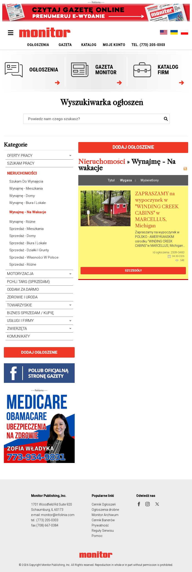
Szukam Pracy (20, 163)
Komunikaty (18, 336)
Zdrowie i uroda (22, 297)
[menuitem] (38, 45)
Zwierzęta (17, 328)
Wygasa (126, 180)
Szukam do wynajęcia (26, 181)
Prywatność (100, 525)
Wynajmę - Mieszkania (26, 188)
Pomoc (97, 536)
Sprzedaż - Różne (22, 264)
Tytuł (111, 180)
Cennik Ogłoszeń (104, 504)
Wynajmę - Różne (22, 222)
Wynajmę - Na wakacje (27, 212)
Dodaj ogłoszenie (39, 352)
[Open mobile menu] (10, 32)
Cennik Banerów (103, 520)
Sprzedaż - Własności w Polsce (34, 257)
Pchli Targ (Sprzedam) (28, 282)
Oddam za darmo (23, 289)
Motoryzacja (20, 274)
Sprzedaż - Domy (22, 236)
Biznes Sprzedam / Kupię (30, 313)
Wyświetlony (149, 180)
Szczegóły (133, 270)
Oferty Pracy (19, 155)
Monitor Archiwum (105, 515)
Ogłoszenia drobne (105, 509)
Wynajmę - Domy (22, 196)
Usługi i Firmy (20, 320)
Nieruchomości (22, 173)
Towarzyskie (19, 305)
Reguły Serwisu (103, 530)
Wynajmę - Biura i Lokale (27, 203)
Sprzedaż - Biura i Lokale (28, 243)
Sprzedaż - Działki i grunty (29, 250)
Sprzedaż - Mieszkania (26, 229)
